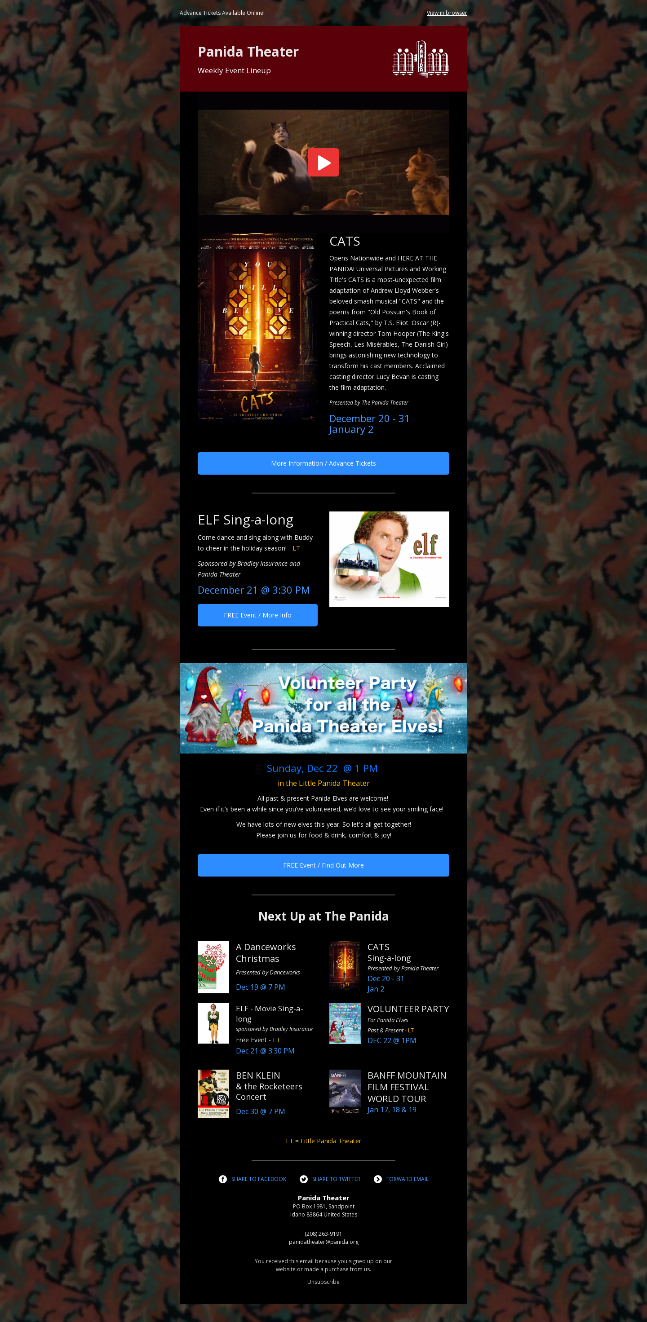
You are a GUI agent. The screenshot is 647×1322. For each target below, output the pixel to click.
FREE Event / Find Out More (323, 865)
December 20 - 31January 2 (369, 423)
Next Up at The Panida (323, 916)
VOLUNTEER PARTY (408, 1009)
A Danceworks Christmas (266, 953)
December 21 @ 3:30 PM (254, 589)
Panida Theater (248, 51)
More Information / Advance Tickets (323, 463)
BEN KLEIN (258, 1075)
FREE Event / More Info (258, 615)
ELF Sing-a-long (245, 519)
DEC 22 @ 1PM (392, 1040)
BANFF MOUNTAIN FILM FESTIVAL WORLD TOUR (407, 1087)
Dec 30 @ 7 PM (260, 1111)
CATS (344, 240)
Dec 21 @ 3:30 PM (265, 1051)
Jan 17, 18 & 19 (392, 1110)
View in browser (447, 13)
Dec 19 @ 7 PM (260, 987)
